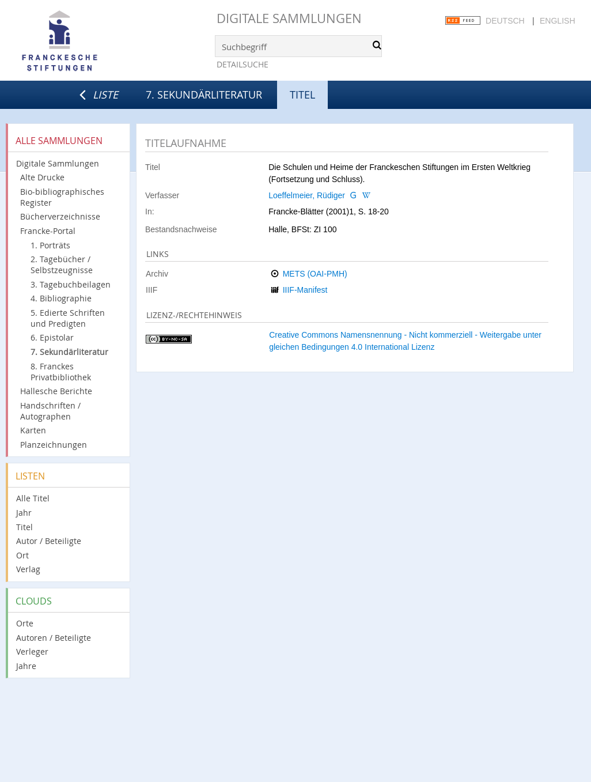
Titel (24, 527)
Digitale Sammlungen (289, 18)
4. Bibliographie (61, 298)
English (557, 20)
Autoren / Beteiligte (53, 637)
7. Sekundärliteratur (204, 94)
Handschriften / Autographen (50, 411)
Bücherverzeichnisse (60, 216)
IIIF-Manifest (305, 289)
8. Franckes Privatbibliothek (61, 372)
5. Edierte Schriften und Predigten (68, 318)
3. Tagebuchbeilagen (71, 284)
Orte (24, 623)
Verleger (32, 651)
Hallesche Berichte (56, 391)
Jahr (24, 512)
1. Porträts (50, 245)
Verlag (28, 569)
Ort (22, 555)
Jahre (26, 665)
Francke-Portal (47, 230)
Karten (33, 430)
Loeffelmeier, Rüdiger (306, 195)
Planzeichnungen (53, 444)
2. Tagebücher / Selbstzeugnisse (62, 264)
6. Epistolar (52, 337)
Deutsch (505, 20)
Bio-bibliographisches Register (62, 197)
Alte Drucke (42, 177)
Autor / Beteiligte (48, 540)
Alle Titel (33, 498)
